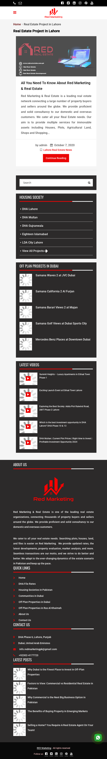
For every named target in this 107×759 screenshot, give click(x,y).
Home (19, 577)
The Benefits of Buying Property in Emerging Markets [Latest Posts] (58, 711)
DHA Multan (30, 217)
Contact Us (22, 620)
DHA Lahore (30, 209)
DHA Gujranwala (32, 225)
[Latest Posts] (19, 673)
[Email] (20, 3)
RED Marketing (44, 748)
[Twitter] (68, 3)
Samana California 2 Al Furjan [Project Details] (55, 291)
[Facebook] (62, 3)
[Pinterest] (86, 3)
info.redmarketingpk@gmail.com (35, 649)
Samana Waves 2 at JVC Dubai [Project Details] (55, 275)
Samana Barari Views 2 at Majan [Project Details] (57, 307)
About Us (21, 614)
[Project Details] (26, 279)
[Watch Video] (29, 381)
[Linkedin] (74, 3)
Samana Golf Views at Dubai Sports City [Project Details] (61, 323)
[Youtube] (92, 3)
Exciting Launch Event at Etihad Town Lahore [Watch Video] (60, 390)
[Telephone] (14, 3)
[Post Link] (56, 56)
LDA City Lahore (32, 242)
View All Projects (35, 251)
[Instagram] (80, 3)
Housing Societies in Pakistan (32, 589)
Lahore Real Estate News (57, 149)
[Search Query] (89, 182)
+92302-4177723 (25, 655)
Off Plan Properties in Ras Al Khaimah (37, 608)
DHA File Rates (24, 583)
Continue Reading (56, 158)
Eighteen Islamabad (35, 234)
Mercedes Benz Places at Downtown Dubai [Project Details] (63, 339)
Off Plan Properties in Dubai (31, 602)
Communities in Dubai (28, 595)
